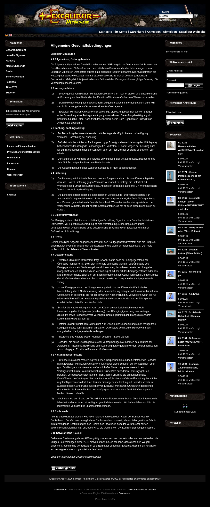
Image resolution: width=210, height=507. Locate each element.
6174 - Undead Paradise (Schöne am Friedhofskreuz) (189, 176)
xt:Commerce (123, 493)
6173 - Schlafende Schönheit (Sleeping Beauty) (189, 316)
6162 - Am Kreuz (190, 294)
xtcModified (60, 489)
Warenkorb (137, 31)
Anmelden (154, 31)
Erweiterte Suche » (168, 20)
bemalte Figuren (15, 55)
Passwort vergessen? (177, 92)
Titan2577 (11, 87)
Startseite (105, 31)
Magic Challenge (15, 66)
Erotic (9, 71)
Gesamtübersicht (16, 50)
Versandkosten (185, 166)
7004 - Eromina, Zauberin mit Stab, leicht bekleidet (188, 368)
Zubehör (11, 92)
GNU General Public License (141, 489)
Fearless (11, 82)
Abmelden (170, 31)
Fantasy (10, 60)
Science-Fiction (15, 76)
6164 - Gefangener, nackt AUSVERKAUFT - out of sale (190, 342)
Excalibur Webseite (192, 31)
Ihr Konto (120, 31)
